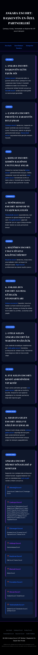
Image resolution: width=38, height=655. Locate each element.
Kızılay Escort (28, 630)
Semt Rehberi (18, 45)
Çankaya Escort (18, 630)
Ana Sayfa (8, 45)
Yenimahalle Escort (8, 633)
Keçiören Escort (20, 633)
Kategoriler (29, 45)
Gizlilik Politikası (30, 633)
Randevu (19, 48)
